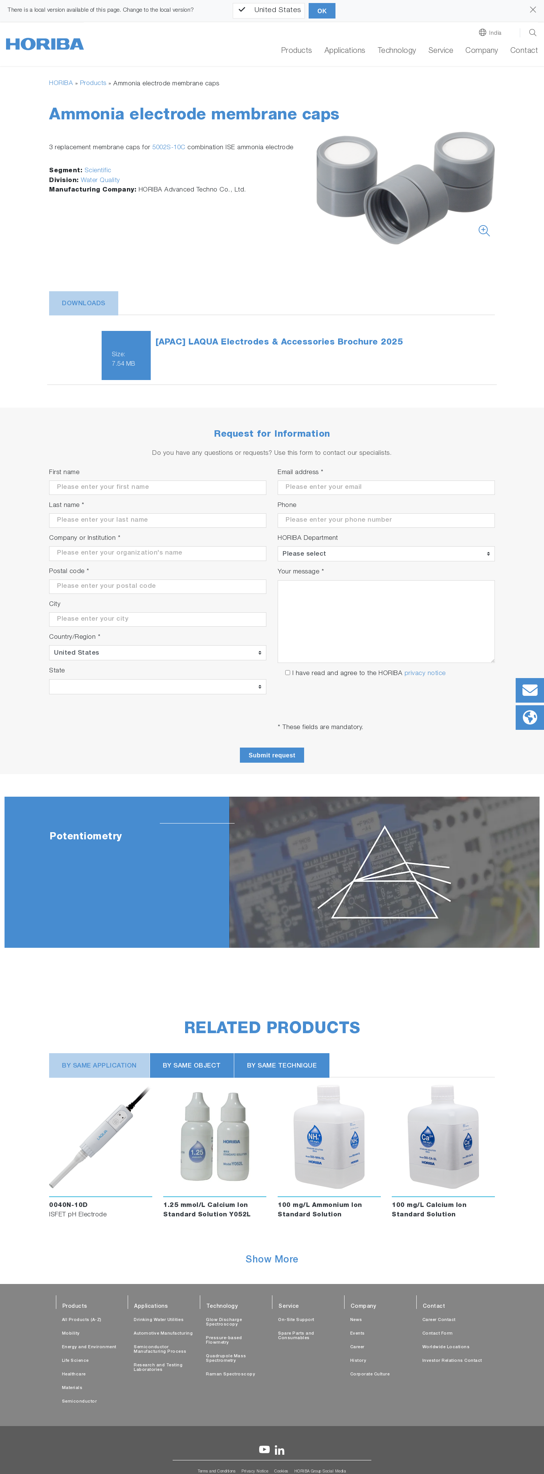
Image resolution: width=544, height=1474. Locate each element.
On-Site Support (296, 1320)
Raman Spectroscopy (230, 1374)
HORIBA (61, 83)
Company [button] (481, 51)
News (356, 1320)
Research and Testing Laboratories (158, 1367)
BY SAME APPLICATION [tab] (99, 1066)
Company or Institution (85, 538)
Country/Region (74, 637)
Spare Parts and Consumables (296, 1336)
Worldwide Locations (446, 1347)
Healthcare (74, 1374)
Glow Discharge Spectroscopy (224, 1322)
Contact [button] (524, 51)
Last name (67, 505)
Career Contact (439, 1320)
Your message (301, 572)
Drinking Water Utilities (159, 1320)
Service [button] (441, 51)
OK (322, 11)
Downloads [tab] (83, 304)
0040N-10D (68, 1205)
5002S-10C (168, 148)
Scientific (98, 171)
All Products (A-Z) (82, 1320)
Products (296, 51)
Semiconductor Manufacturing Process (160, 1349)
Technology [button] (397, 51)
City (54, 604)
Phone (287, 505)
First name (64, 473)
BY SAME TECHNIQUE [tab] (282, 1066)
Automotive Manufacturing (163, 1334)
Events (357, 1334)
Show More (272, 1260)
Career (357, 1347)
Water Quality (100, 181)
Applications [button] (345, 51)
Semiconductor (79, 1402)
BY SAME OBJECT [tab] (192, 1066)
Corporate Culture (370, 1374)
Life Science (75, 1361)
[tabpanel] (272, 872)
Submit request (272, 755)
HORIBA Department (308, 538)
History (358, 1361)
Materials (72, 1388)
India (495, 33)
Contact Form (437, 1334)
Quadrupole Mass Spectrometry (226, 1358)
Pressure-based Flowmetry (224, 1340)
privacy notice (425, 674)
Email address (301, 473)
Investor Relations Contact (452, 1361)
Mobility (71, 1334)
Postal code (69, 572)
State (57, 671)
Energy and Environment (89, 1347)
